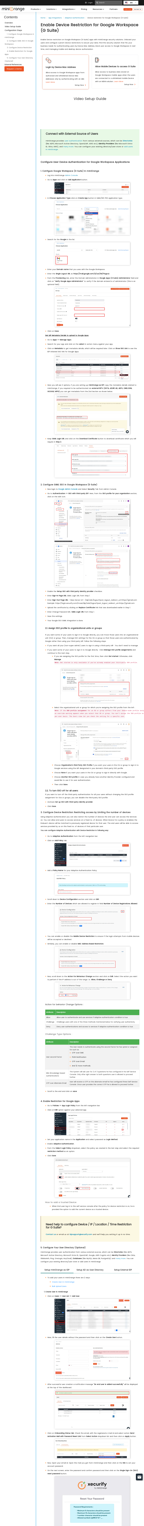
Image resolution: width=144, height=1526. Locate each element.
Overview (9, 23)
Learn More (50, 82)
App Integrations (55, 18)
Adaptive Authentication (74, 18)
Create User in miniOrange (63, 1307)
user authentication (73, 166)
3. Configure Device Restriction (19, 47)
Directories (127, 166)
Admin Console (71, 201)
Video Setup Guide (13, 26)
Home (43, 18)
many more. (68, 172)
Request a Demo (14, 69)
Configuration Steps (13, 30)
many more (121, 1284)
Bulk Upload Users (59, 1312)
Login (89, 2)
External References (13, 64)
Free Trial (128, 9)
